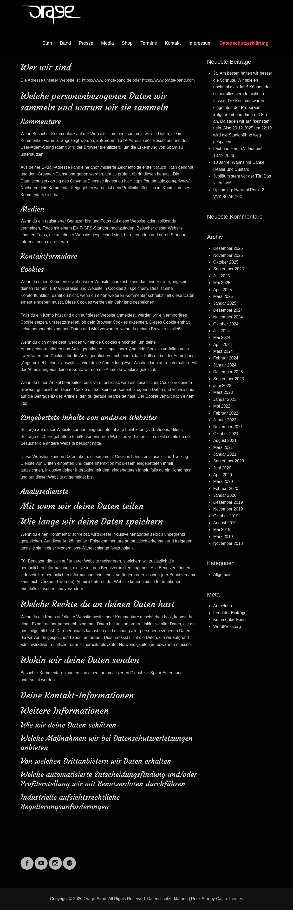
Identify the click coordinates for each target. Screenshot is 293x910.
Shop (127, 43)
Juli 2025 (221, 276)
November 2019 (228, 509)
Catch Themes (229, 898)
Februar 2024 (225, 358)
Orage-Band (95, 898)
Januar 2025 (224, 303)
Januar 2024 (224, 365)
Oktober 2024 (225, 324)
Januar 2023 (224, 399)
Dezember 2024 (228, 310)
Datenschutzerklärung (244, 43)
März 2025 (223, 296)
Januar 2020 (224, 495)
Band (65, 43)
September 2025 (228, 269)
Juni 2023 (222, 385)
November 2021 (228, 426)
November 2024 (228, 317)
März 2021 (223, 447)
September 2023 (228, 379)
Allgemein (222, 574)
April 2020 (222, 475)
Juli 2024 (221, 331)
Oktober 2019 (225, 516)
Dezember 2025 (228, 248)
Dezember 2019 (228, 502)
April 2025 (222, 289)
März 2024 (223, 351)
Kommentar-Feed (229, 619)
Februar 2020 (225, 488)
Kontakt (173, 43)
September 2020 (228, 461)
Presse (86, 43)
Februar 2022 (225, 413)
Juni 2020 (222, 468)
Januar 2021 (224, 454)
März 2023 (223, 392)
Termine (148, 43)
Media (107, 43)
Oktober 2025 (225, 262)
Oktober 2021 (225, 433)
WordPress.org (227, 626)
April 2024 (222, 344)
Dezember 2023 (228, 372)
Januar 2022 (224, 420)
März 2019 (223, 536)
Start (47, 43)
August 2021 (225, 440)
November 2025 (228, 255)
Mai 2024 (221, 337)
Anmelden (222, 606)
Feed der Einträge (229, 613)
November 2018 (228, 543)
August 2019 (225, 523)
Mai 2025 (221, 282)
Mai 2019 (221, 529)
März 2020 (223, 481)
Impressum (200, 43)
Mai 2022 (221, 406)
